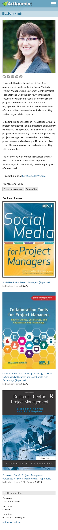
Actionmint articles (11, 522)
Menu (53, 3)
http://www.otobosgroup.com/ (12, 76)
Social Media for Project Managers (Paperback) (26, 282)
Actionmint (17, 3)
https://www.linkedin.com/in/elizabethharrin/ (8, 76)
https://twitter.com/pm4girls (4, 76)
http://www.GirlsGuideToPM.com (16, 76)
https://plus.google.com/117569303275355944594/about (21, 76)
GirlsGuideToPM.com (33, 175)
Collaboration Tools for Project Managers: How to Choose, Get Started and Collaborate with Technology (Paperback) (27, 377)
